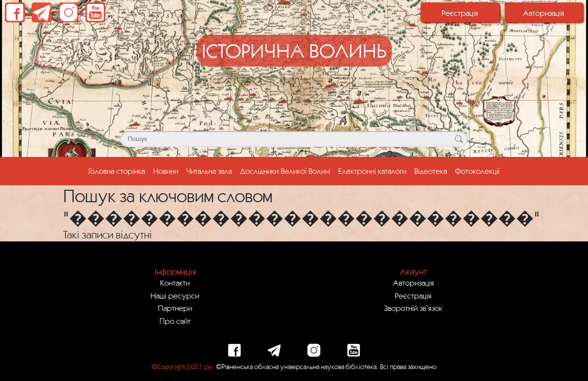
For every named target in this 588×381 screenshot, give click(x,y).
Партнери (175, 308)
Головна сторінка (118, 169)
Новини (165, 170)
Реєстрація (459, 12)
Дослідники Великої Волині (285, 170)
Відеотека (430, 170)
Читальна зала (209, 170)
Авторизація (543, 12)
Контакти (175, 282)
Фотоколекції (477, 170)
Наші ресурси (174, 295)
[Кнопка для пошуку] (458, 139)
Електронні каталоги (372, 170)
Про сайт (175, 320)
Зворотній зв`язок (413, 308)
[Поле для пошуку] (294, 139)
